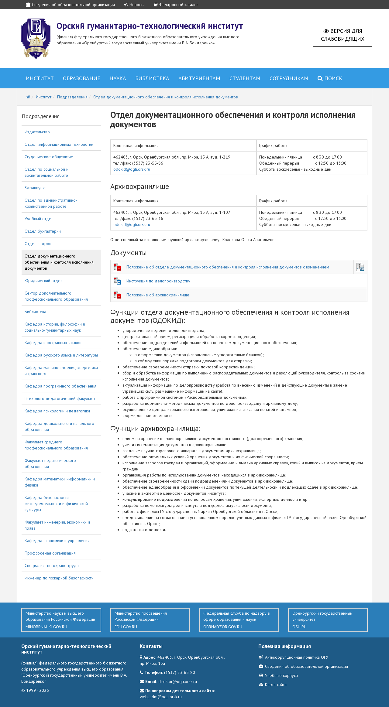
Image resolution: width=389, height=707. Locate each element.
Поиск (330, 78)
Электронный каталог (176, 4)
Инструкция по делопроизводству (158, 281)
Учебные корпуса (278, 675)
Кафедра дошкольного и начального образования (59, 426)
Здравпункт (35, 187)
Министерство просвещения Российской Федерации (150, 620)
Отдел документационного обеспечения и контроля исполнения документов (59, 262)
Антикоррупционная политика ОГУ (293, 657)
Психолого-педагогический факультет (60, 398)
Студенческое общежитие (49, 156)
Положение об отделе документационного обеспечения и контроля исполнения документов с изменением (227, 267)
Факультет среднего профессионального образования (56, 445)
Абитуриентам (199, 78)
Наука (117, 78)
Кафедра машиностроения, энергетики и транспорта (61, 370)
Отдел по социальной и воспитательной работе (46, 172)
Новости (134, 4)
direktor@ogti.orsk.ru (177, 681)
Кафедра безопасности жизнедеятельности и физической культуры (56, 503)
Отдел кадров (38, 243)
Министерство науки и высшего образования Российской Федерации (61, 620)
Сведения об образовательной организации (70, 4)
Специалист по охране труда (52, 565)
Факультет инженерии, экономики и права (57, 525)
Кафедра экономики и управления (57, 540)
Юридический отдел (44, 280)
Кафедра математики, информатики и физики (60, 482)
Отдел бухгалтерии (43, 231)
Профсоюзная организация (50, 553)
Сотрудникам (289, 78)
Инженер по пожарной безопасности (59, 578)
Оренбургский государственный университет (328, 620)
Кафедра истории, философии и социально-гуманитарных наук (55, 327)
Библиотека (152, 78)
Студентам (244, 78)
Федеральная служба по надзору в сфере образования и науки (239, 620)
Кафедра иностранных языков (53, 342)
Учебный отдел (39, 218)
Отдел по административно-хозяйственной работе (51, 203)
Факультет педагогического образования (50, 463)
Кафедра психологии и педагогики (57, 411)
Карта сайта (272, 684)
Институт (40, 78)
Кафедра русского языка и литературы (61, 355)
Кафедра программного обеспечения (60, 386)
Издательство (37, 132)
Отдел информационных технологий (59, 144)
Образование (81, 78)
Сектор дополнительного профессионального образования (56, 296)
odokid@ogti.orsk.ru (131, 169)
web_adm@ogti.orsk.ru (161, 696)
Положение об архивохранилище (157, 295)
